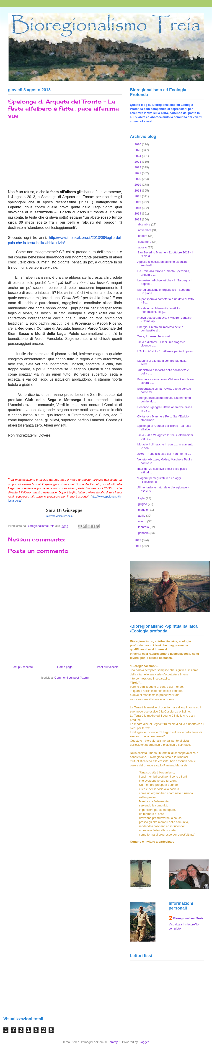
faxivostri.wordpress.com (59, 516)
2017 (138, 196)
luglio (142, 498)
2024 (138, 156)
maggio (143, 509)
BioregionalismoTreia (188, 918)
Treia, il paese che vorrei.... (155, 336)
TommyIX (114, 1042)
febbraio (144, 527)
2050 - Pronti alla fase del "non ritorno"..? (164, 453)
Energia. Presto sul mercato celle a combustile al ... (160, 328)
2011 (138, 546)
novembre (145, 230)
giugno (143, 504)
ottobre (143, 235)
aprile (142, 515)
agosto (143, 247)
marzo (142, 521)
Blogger (144, 1042)
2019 (138, 184)
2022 (138, 167)
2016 (138, 202)
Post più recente (22, 667)
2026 (138, 144)
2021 (138, 173)
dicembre (144, 224)
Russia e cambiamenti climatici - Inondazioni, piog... (158, 310)
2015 (138, 208)
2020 (138, 179)
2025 (138, 150)
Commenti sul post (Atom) (71, 677)
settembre (145, 241)
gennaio (144, 533)
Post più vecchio (108, 667)
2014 (138, 213)
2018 (138, 190)
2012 (138, 540)
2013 (138, 219)
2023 (138, 161)
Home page (64, 667)
